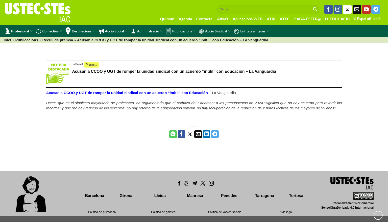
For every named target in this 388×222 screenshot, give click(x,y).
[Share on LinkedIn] (206, 134)
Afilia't (222, 18)
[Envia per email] (198, 134)
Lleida (160, 196)
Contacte (204, 18)
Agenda (185, 18)
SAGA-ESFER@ (307, 18)
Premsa (91, 65)
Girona (126, 196)
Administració (146, 31)
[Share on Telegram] (215, 134)
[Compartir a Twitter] (190, 134)
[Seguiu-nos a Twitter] (347, 9)
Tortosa (296, 196)
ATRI (271, 18)
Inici (7, 40)
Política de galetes (163, 212)
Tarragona (264, 196)
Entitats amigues (251, 31)
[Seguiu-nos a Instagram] (338, 9)
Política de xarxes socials (225, 212)
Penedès (229, 196)
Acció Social (113, 31)
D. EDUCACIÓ (337, 18)
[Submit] (315, 9)
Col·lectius (49, 31)
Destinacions (80, 31)
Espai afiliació (367, 18)
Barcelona (94, 196)
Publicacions (180, 31)
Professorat (18, 31)
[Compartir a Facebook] (181, 134)
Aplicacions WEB (247, 18)
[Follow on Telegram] (375, 9)
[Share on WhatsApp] (173, 134)
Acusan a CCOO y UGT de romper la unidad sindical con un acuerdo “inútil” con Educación (127, 93)
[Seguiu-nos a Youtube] (366, 9)
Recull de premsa (57, 40)
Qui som (167, 18)
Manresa (195, 196)
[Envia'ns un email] (357, 9)
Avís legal (286, 212)
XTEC (285, 18)
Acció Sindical (214, 31)
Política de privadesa (102, 212)
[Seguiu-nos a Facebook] (328, 9)
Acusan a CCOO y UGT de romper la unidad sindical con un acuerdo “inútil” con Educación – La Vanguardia (174, 71)
